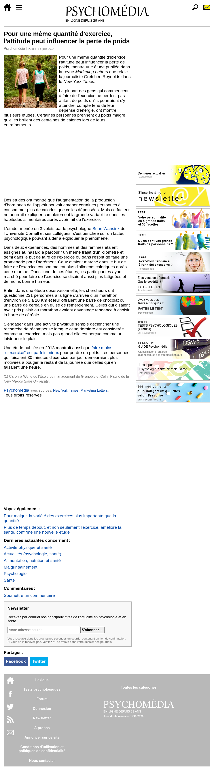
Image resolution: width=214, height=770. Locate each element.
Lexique (42, 680)
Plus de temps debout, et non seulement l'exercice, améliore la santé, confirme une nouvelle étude (62, 529)
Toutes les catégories (139, 687)
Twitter (38, 661)
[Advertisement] (68, 162)
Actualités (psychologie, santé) (32, 554)
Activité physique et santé (28, 547)
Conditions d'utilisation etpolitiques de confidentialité (42, 749)
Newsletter (42, 718)
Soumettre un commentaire (29, 595)
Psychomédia (14, 48)
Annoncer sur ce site (42, 737)
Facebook (16, 661)
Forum (41, 699)
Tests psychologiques (42, 689)
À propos (42, 728)
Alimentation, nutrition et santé (32, 560)
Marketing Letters (94, 390)
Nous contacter (42, 760)
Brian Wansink (105, 228)
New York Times (66, 390)
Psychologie (15, 573)
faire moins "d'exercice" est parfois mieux (58, 350)
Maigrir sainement (21, 567)
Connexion (42, 709)
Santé (9, 580)
